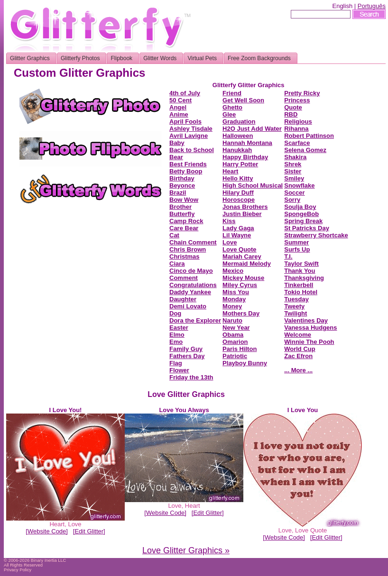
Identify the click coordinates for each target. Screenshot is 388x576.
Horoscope (238, 199)
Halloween (237, 135)
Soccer (294, 192)
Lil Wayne (236, 235)
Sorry (292, 199)
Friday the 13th (191, 377)
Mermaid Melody (246, 263)
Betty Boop (185, 171)
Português (372, 5)
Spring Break (303, 221)
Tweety (294, 306)
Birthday (181, 178)
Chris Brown (187, 249)
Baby (177, 142)
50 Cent (180, 100)
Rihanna (296, 128)
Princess (297, 100)
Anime (178, 114)
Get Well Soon (243, 100)
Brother (180, 206)
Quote (293, 107)
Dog (175, 313)
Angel (177, 107)
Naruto (232, 320)
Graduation (238, 121)
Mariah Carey (241, 256)
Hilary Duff (238, 192)
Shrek (292, 164)
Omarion (235, 341)
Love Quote (239, 249)
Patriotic (234, 356)
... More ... (298, 370)
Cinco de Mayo (191, 270)
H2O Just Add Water (252, 128)
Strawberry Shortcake (316, 235)
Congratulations (193, 284)
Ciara (177, 263)
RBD (290, 114)
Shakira (295, 157)
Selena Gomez (305, 149)
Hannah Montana (247, 142)
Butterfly (181, 213)
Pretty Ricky (302, 93)
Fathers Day (186, 356)
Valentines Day (306, 320)
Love (229, 242)
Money (232, 306)
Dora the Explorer (195, 320)
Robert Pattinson (309, 135)
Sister (292, 171)
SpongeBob (301, 213)
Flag (175, 363)
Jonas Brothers (245, 206)
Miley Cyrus (239, 284)
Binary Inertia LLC (48, 560)
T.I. (288, 256)
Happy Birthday (245, 157)
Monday (234, 299)
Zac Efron (298, 356)
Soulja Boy (300, 206)
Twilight (295, 313)
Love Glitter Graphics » (186, 550)
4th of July (184, 93)
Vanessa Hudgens (310, 327)
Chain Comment (193, 242)
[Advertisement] (90, 268)
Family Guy (186, 348)
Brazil (177, 192)
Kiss (228, 221)
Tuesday (296, 299)
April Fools (185, 121)
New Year (236, 327)
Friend (231, 93)
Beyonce (182, 185)
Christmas (184, 256)
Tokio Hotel (300, 292)
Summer (296, 242)
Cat (174, 235)
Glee (229, 114)
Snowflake (299, 185)
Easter (178, 327)
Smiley (294, 178)
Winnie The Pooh (309, 341)
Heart (230, 171)
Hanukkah (237, 149)
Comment (183, 277)
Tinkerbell (298, 284)
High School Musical (252, 185)
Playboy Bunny (244, 363)
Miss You (235, 292)
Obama (232, 334)
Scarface (297, 142)
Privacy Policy (17, 569)
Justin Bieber (241, 213)
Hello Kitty (237, 178)
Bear (176, 157)
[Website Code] (47, 531)
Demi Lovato (187, 306)
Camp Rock (186, 221)
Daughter (182, 299)
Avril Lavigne (188, 135)
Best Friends (188, 164)
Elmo (177, 334)
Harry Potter (240, 164)
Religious (298, 121)
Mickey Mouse (243, 277)
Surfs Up (297, 249)
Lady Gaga (238, 228)
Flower (179, 370)
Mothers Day (240, 313)
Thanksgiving (304, 277)
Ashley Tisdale (190, 128)
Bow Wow (183, 199)
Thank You (299, 270)
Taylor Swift (301, 263)
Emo (176, 341)
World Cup (299, 348)
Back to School (191, 149)
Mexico (232, 270)
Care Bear (183, 228)
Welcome (297, 334)
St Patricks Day (306, 228)
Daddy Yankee (190, 292)
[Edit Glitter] (89, 531)
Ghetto (232, 107)
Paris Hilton (239, 348)
